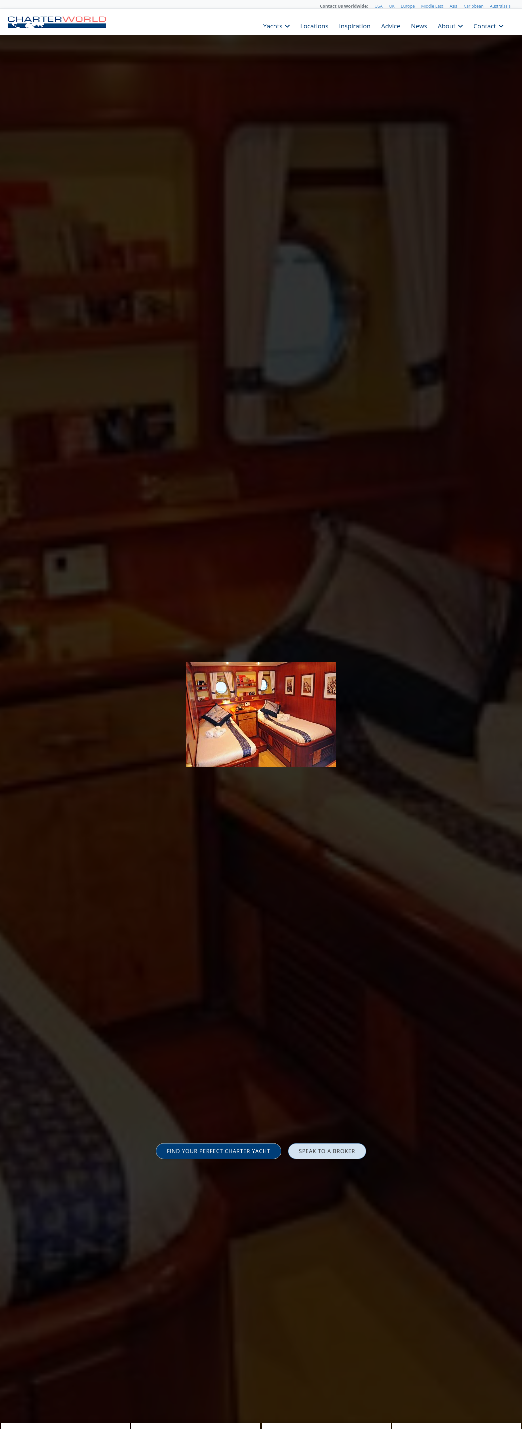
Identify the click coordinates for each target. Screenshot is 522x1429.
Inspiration (355, 25)
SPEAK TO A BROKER (327, 1151)
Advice (390, 25)
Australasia (500, 6)
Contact (484, 25)
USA (379, 6)
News (419, 25)
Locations (314, 25)
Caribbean (473, 6)
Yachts (272, 25)
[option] (261, 714)
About (446, 25)
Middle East (432, 6)
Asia (453, 6)
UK (391, 6)
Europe (408, 6)
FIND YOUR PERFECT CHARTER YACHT (218, 1151)
